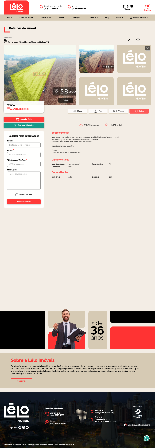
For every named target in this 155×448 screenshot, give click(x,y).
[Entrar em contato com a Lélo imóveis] (50, 7)
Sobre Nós (93, 17)
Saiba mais (21, 381)
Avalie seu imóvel (26, 17)
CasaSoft (57, 444)
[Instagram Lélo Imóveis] (127, 6)
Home (9, 17)
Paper (71, 444)
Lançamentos (45, 17)
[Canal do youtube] (131, 6)
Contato (119, 17)
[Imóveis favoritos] (147, 7)
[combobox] (62, 17)
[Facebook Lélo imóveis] (123, 6)
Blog (107, 17)
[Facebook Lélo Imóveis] (19, 427)
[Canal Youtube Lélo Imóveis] (27, 427)
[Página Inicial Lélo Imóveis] (16, 412)
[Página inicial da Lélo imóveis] (16, 7)
